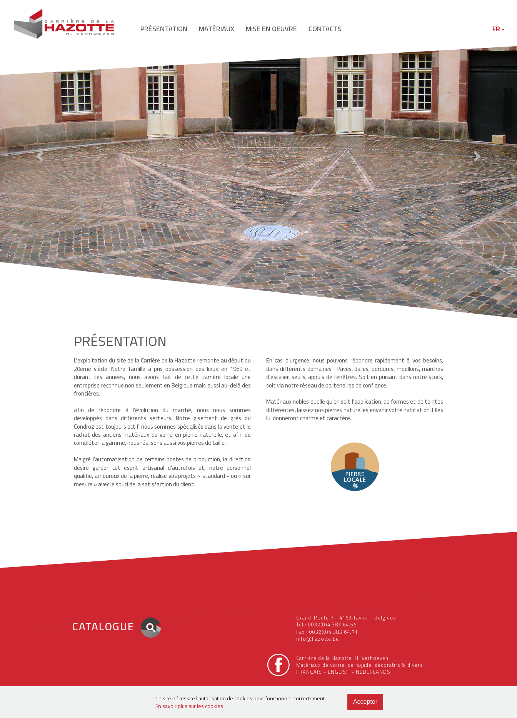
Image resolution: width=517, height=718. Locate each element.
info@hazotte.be (317, 638)
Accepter (365, 701)
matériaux (216, 28)
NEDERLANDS (373, 671)
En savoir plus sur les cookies (189, 706)
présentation (163, 28)
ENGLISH (339, 671)
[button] (39, 154)
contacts (325, 28)
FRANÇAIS (309, 671)
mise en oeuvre (271, 28)
